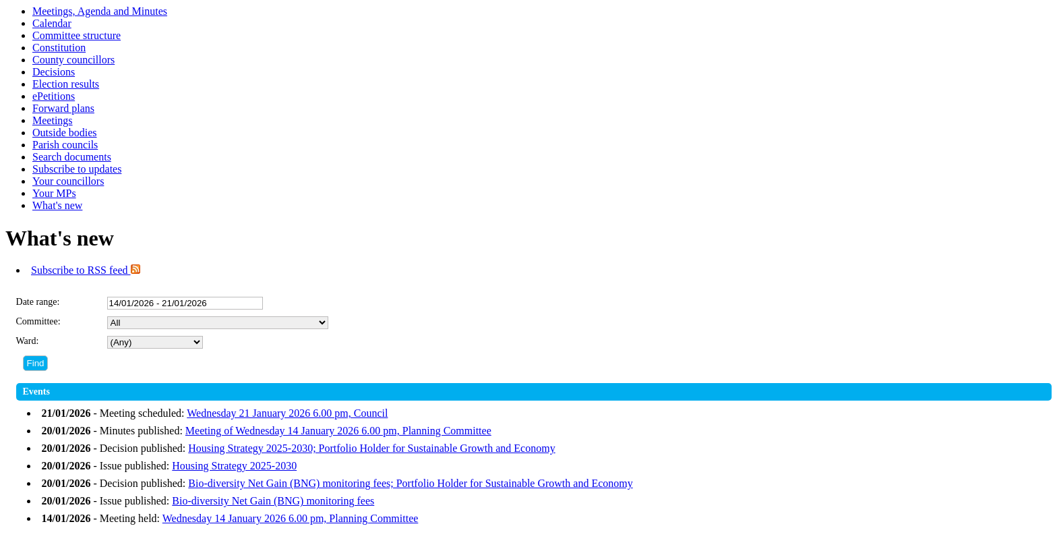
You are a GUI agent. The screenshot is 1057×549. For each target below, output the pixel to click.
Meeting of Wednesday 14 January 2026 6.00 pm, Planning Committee (338, 430)
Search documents (71, 157)
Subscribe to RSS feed (85, 270)
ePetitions (53, 96)
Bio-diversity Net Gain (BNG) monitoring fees (273, 501)
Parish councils (65, 144)
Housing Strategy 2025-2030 (234, 465)
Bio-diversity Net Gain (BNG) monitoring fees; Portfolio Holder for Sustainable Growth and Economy (410, 483)
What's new (57, 205)
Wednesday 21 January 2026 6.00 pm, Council (287, 413)
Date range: (38, 302)
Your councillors (68, 181)
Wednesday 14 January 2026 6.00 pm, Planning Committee (290, 518)
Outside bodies (64, 132)
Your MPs (54, 193)
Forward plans (63, 108)
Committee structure (76, 35)
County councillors (73, 59)
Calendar (51, 23)
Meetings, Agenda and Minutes (99, 11)
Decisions (53, 72)
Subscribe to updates (76, 169)
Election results (65, 84)
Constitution (59, 47)
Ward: (27, 341)
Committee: (38, 321)
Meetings (52, 120)
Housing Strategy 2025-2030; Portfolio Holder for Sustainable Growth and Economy (371, 448)
